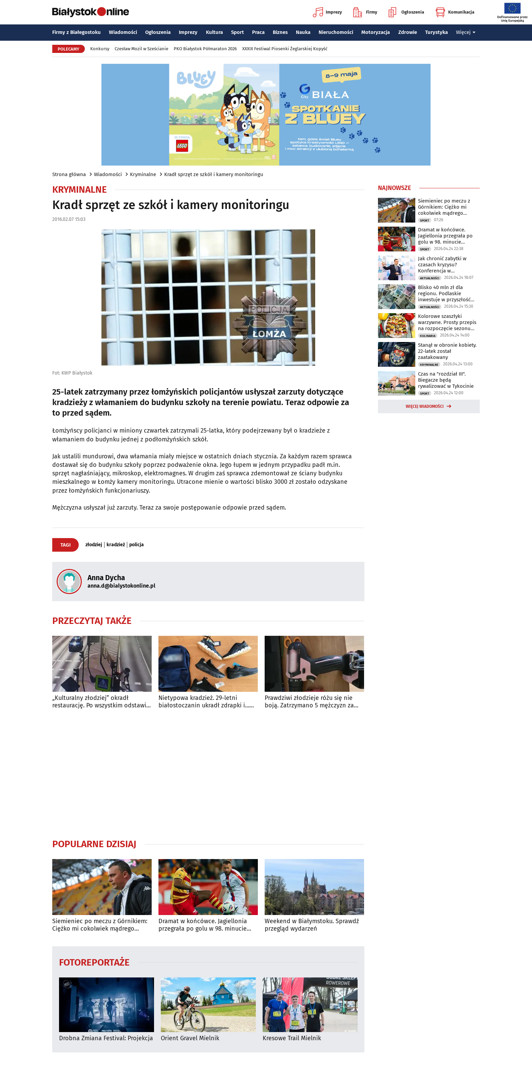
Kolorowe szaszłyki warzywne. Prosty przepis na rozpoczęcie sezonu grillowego (447, 322)
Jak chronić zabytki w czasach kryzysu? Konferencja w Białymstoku (442, 264)
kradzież (116, 544)
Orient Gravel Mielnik (190, 1038)
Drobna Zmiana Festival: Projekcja (106, 1038)
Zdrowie (407, 32)
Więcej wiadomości (425, 406)
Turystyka (436, 32)
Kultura (214, 32)
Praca (258, 32)
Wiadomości (123, 32)
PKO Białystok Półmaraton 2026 (205, 48)
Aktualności (429, 278)
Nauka (303, 32)
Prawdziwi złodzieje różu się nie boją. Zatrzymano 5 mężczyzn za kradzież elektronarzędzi (309, 701)
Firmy (365, 12)
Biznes (280, 32)
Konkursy (99, 48)
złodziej (94, 544)
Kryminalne (143, 174)
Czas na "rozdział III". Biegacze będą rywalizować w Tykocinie (446, 380)
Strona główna (69, 174)
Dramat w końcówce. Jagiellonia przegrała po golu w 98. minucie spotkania (202, 925)
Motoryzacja (375, 32)
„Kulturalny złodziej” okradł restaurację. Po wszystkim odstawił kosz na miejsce (100, 701)
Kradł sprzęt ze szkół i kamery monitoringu (213, 174)
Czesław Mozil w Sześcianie (141, 48)
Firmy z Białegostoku (76, 32)
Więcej (466, 32)
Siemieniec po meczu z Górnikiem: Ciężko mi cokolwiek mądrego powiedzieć (99, 925)
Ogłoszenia (406, 12)
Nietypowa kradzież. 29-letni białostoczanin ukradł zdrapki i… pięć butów (203, 701)
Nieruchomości (336, 32)
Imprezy (327, 12)
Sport (237, 32)
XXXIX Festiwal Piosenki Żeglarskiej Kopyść (284, 48)
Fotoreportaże (94, 962)
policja (136, 544)
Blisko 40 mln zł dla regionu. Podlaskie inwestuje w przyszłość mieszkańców (444, 293)
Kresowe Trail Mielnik (292, 1038)
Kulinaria (427, 336)
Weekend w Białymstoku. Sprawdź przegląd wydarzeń (312, 925)
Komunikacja (454, 12)
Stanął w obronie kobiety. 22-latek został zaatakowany (447, 351)
